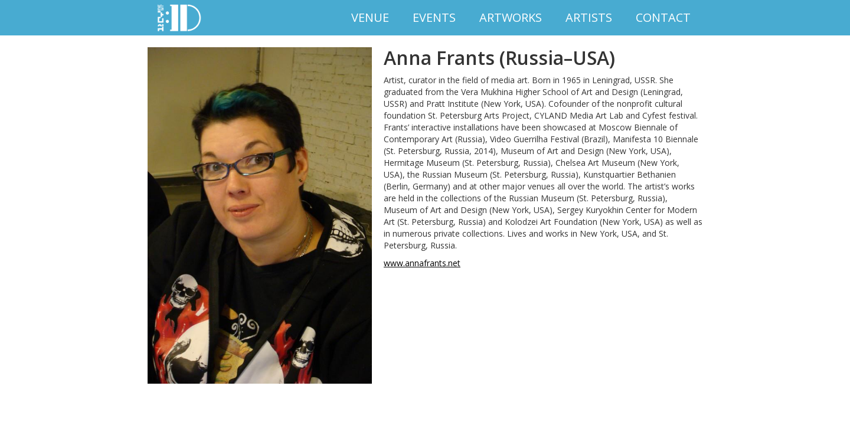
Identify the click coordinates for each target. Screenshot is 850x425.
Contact (663, 17)
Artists (588, 17)
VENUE (370, 17)
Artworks (510, 17)
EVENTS (434, 17)
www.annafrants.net (422, 263)
